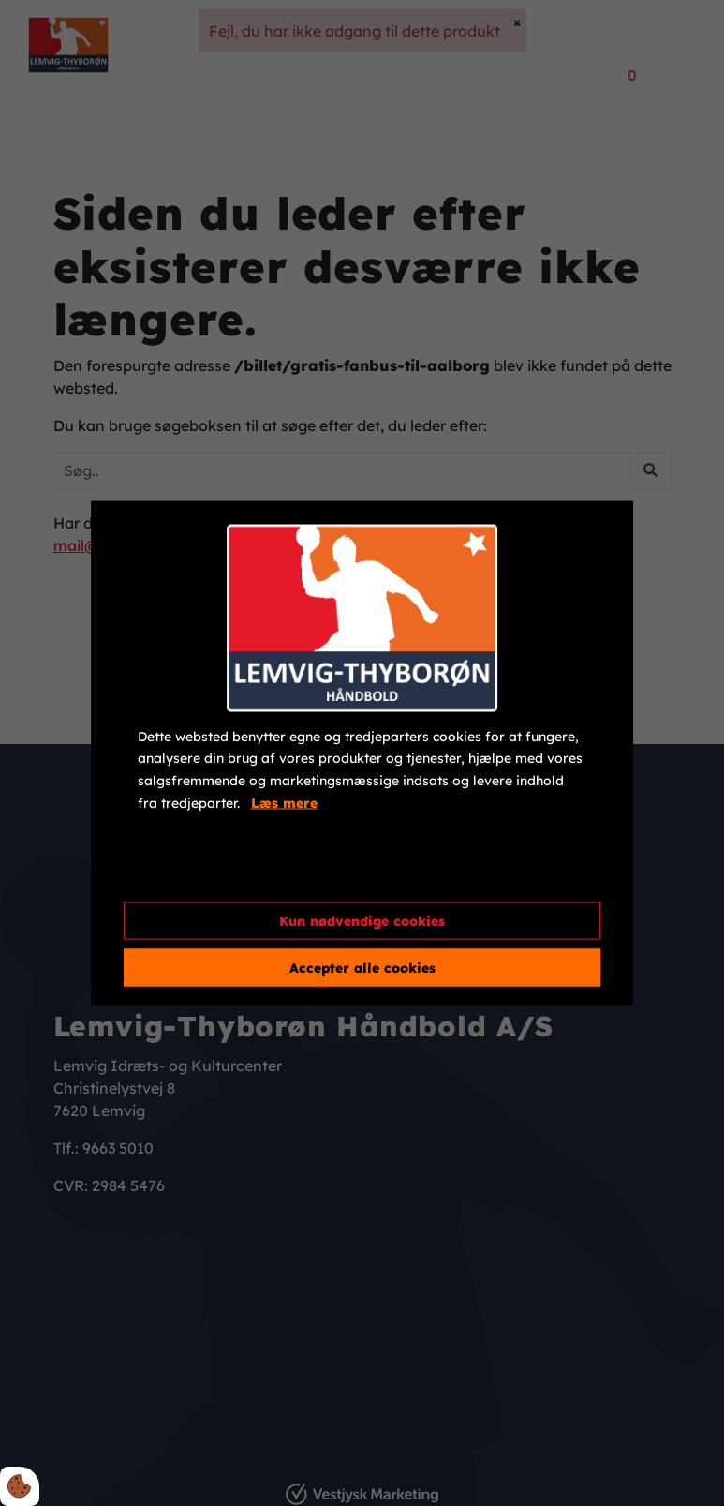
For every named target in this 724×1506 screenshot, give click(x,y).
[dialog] (362, 753)
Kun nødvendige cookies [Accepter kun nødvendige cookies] (362, 921)
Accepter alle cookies (362, 968)
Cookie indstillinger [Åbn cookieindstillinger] (205, 871)
